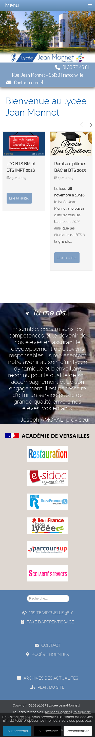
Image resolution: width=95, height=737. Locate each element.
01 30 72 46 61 (72, 67)
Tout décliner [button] (47, 731)
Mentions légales (57, 712)
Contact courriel (24, 82)
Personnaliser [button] (78, 731)
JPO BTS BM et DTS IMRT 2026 (21, 167)
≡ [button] (89, 5)
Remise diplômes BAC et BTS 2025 (70, 167)
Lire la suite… (19, 198)
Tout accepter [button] (17, 731)
